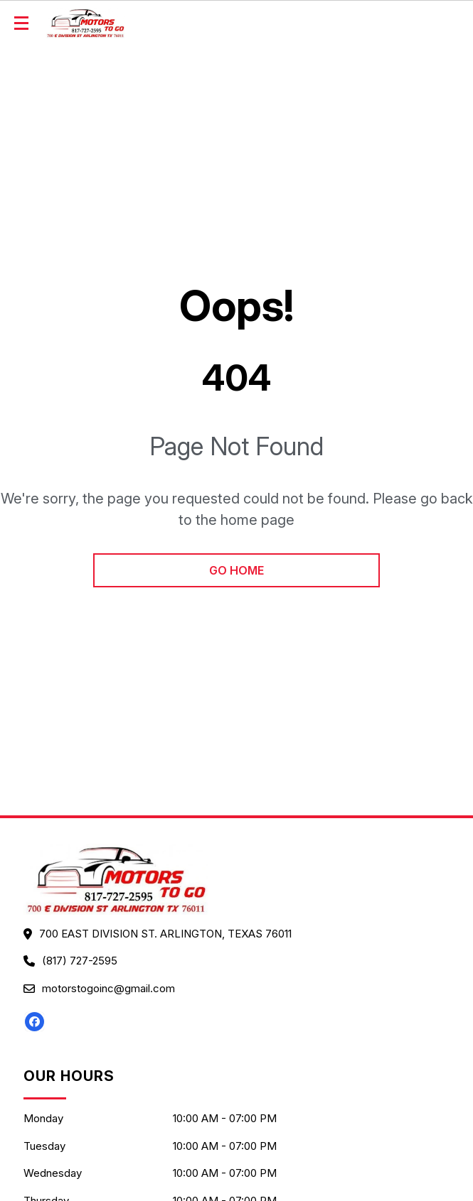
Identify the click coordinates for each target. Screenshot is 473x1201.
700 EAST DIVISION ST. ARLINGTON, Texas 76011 (165, 933)
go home (236, 570)
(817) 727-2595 (79, 960)
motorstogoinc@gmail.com (108, 988)
